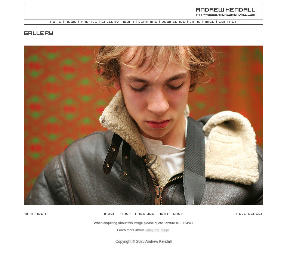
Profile (89, 22)
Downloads (173, 22)
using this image (157, 230)
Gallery (110, 22)
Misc (209, 22)
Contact (228, 22)
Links (195, 22)
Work (128, 22)
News (71, 22)
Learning (148, 22)
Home (55, 22)
